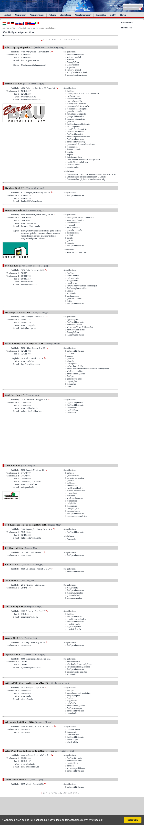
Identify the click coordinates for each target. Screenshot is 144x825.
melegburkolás (73, 278)
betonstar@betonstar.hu (30, 226)
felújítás (70, 152)
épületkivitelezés (74, 149)
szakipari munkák (74, 57)
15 (69, 39)
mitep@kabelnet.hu (29, 284)
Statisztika (101, 15)
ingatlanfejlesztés (74, 627)
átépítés (70, 154)
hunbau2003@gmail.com (31, 201)
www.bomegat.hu (28, 325)
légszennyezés (73, 319)
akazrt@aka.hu (27, 699)
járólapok (71, 483)
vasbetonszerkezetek (75, 220)
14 (66, 39)
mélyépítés (71, 384)
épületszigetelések (74, 157)
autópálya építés (73, 695)
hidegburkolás (72, 281)
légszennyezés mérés (75, 335)
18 (76, 39)
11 (59, 39)
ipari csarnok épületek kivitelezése (81, 144)
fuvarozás (71, 496)
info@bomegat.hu (28, 328)
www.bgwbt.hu (27, 361)
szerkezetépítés (73, 233)
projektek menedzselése (76, 619)
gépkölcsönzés (73, 475)
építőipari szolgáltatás (76, 374)
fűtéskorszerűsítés (74, 98)
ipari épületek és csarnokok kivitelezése (83, 93)
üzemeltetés (72, 713)
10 (56, 39)
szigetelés (71, 67)
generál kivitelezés (74, 325)
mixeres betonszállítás (76, 490)
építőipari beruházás (75, 134)
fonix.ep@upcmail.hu (30, 60)
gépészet (70, 121)
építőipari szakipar (74, 708)
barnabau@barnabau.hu (30, 99)
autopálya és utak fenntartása (78, 693)
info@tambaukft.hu (29, 487)
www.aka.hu (26, 696)
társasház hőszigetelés (76, 119)
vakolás (70, 291)
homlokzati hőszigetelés (77, 114)
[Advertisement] (31, 438)
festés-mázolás (73, 734)
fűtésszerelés (72, 732)
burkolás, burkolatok (75, 478)
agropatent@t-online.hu (30, 667)
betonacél (71, 225)
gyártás (70, 240)
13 (64, 39)
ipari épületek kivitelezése (77, 162)
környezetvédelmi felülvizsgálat (80, 327)
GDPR (113, 15)
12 (61, 39)
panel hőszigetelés (74, 101)
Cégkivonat (20, 15)
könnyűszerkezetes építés (77, 72)
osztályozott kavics (75, 488)
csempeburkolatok (74, 598)
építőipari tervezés (74, 616)
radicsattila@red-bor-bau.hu (32, 411)
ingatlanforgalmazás (75, 402)
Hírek (123, 15)
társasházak (71, 412)
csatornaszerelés (73, 729)
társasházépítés (73, 167)
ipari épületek (72, 763)
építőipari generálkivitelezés (78, 124)
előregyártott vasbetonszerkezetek (81, 217)
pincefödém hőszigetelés (77, 129)
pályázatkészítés (73, 662)
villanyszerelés (73, 65)
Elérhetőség (65, 15)
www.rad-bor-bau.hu (29, 408)
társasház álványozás (75, 131)
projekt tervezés (73, 624)
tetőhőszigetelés (73, 126)
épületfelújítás (72, 739)
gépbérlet (71, 480)
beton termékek (73, 228)
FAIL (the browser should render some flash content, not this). (27, 2)
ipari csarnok (72, 147)
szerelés (70, 238)
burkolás (70, 60)
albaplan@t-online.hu (30, 767)
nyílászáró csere (73, 96)
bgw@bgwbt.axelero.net (31, 364)
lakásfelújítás (72, 742)
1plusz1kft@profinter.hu (31, 538)
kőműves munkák (74, 70)
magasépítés (72, 381)
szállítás (70, 235)
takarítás (70, 361)
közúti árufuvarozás (75, 498)
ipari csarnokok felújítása (77, 109)
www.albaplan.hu (28, 764)
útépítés (70, 698)
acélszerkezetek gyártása (77, 75)
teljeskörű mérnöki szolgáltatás (79, 664)
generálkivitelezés (74, 111)
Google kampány (83, 15)
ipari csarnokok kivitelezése (78, 106)
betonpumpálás (73, 508)
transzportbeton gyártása (77, 516)
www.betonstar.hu (28, 223)
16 (71, 39)
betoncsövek (72, 493)
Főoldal (7, 15)
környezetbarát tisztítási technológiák (82, 286)
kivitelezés (71, 293)
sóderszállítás (72, 485)
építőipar (70, 91)
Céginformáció (37, 15)
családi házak (72, 410)
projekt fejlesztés (74, 629)
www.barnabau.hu (28, 97)
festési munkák (73, 275)
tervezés (70, 243)
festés (69, 301)
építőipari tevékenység (76, 142)
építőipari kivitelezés (75, 54)
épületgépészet (73, 62)
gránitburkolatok (73, 595)
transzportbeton (73, 222)
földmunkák (72, 407)
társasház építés (73, 164)
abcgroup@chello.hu (29, 617)
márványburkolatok (75, 593)
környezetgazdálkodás (76, 768)
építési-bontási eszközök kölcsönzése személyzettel (88, 368)
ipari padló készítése (75, 116)
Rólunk (52, 15)
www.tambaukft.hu (29, 484)
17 (74, 39)
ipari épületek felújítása (76, 104)
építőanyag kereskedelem (77, 288)
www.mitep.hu (27, 282)
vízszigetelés (72, 363)
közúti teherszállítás (75, 371)
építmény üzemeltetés (76, 330)
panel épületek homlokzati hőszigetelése (83, 159)
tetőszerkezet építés (75, 366)
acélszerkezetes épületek (77, 672)
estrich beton (72, 283)
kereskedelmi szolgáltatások (78, 667)
